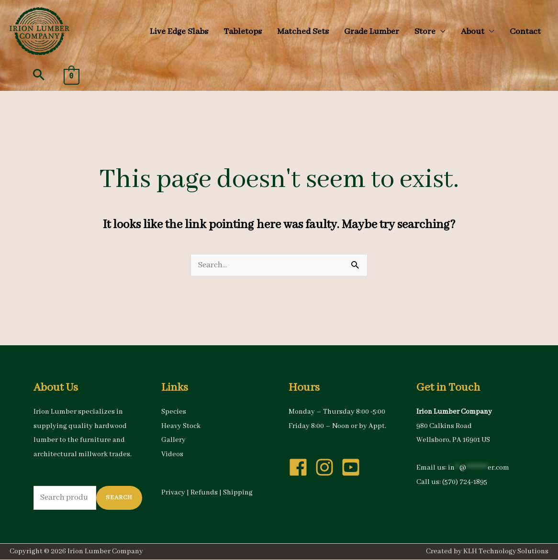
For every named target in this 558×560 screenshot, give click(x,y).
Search (119, 498)
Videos (172, 454)
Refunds (204, 492)
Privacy (173, 492)
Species (173, 411)
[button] (430, 31)
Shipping (238, 492)
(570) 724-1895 (464, 482)
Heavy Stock (181, 426)
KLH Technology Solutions (505, 551)
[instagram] (327, 467)
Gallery (173, 440)
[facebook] (301, 467)
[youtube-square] (353, 467)
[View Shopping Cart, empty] (71, 76)
